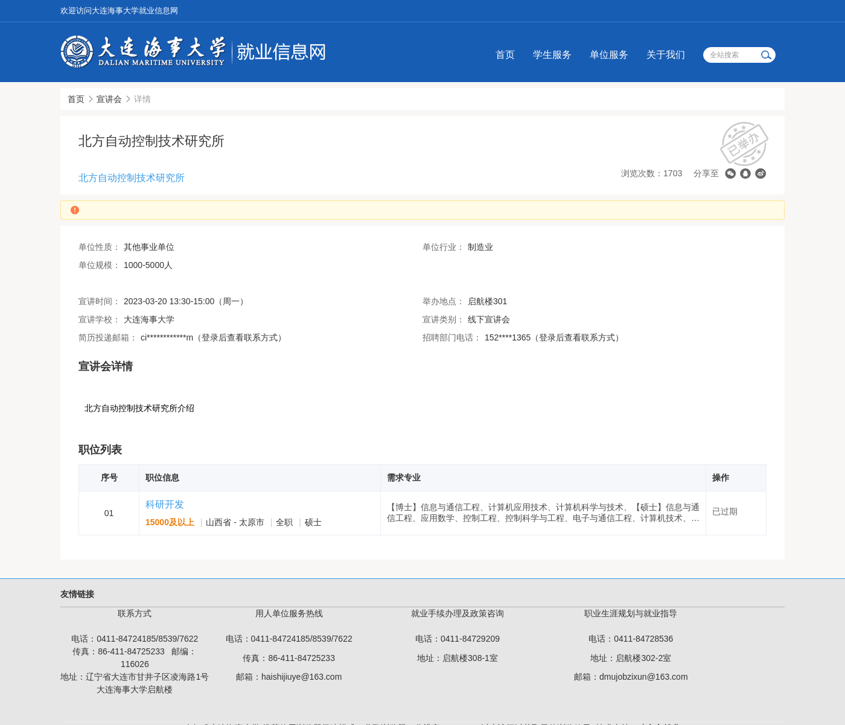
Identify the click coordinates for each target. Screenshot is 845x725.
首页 (505, 55)
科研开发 (164, 504)
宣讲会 (109, 99)
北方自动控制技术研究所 (131, 178)
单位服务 (609, 55)
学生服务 (552, 55)
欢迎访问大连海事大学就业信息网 (119, 10)
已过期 (725, 511)
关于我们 (665, 55)
